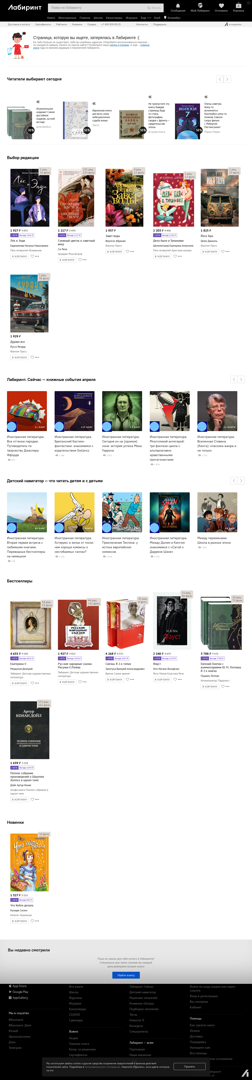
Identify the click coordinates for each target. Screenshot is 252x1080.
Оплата (195, 1031)
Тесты (133, 1015)
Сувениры (76, 1020)
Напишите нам (200, 1047)
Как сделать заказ (202, 1025)
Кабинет (195, 1007)
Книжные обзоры (142, 1003)
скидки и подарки (119, 45)
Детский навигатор (143, 992)
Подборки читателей (144, 1009)
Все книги (76, 987)
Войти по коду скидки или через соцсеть (212, 988)
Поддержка (159, 24)
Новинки (15, 822)
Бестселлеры (19, 580)
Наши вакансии (140, 1055)
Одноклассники (19, 1036)
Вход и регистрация (204, 996)
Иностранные (67, 17)
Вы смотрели (199, 1002)
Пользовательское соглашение (211, 1059)
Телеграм (15, 1048)
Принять (189, 1066)
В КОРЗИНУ (19, 256)
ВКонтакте (16, 1020)
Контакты (142, 24)
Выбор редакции (23, 157)
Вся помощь (198, 1053)
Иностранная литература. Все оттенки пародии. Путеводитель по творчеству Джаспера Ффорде (25, 446)
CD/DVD (74, 1015)
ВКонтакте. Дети (20, 1025)
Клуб (157, 17)
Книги (51, 17)
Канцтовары (114, 17)
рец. (43, 169)
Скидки (92, 24)
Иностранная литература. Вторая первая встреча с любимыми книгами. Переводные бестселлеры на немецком (26, 547)
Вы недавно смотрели (29, 949)
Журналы (75, 998)
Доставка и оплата (19, 24)
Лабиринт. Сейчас (142, 987)
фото (45, 172)
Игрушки (131, 17)
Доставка (196, 1036)
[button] (220, 79)
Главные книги (79, 1044)
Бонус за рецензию (82, 1049)
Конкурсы (136, 1026)
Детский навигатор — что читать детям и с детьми (55, 481)
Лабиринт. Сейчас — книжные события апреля (51, 379)
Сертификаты (43, 24)
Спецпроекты (139, 1031)
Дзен (12, 1042)
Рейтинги (61, 24)
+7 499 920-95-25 (111, 24)
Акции (73, 1038)
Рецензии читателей (143, 998)
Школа (98, 17)
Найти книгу (126, 975)
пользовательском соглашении (102, 1066)
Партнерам (137, 1049)
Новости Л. (137, 1020)
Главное (85, 17)
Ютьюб (13, 1031)
